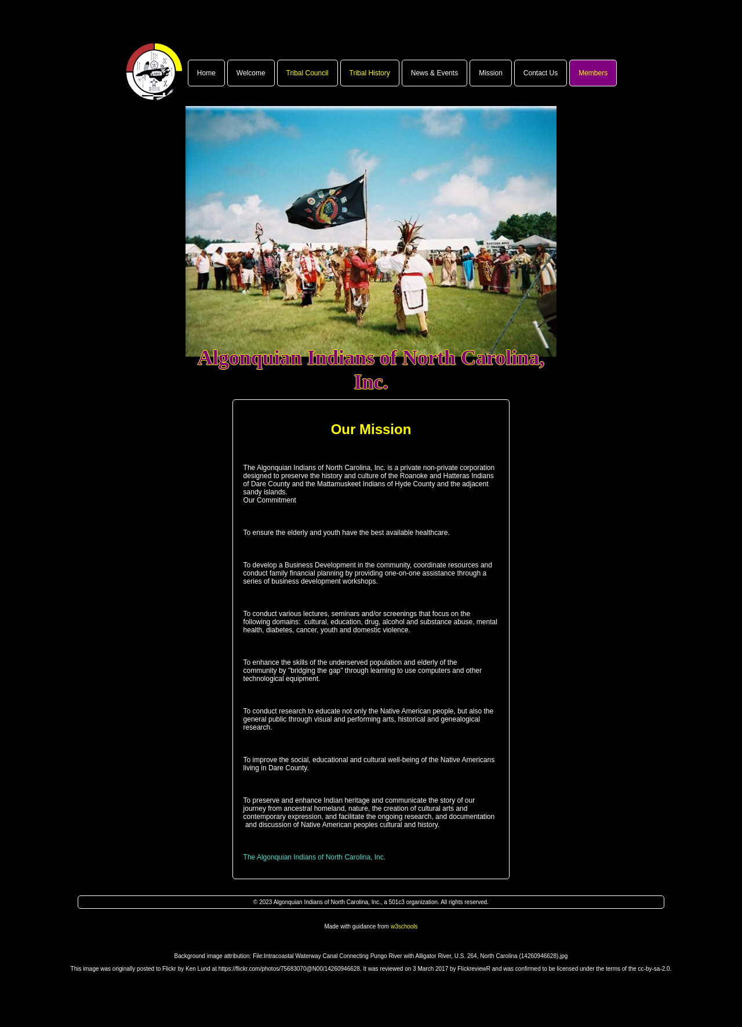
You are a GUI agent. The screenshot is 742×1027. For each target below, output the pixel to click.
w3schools (404, 926)
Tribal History (370, 73)
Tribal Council (307, 73)
